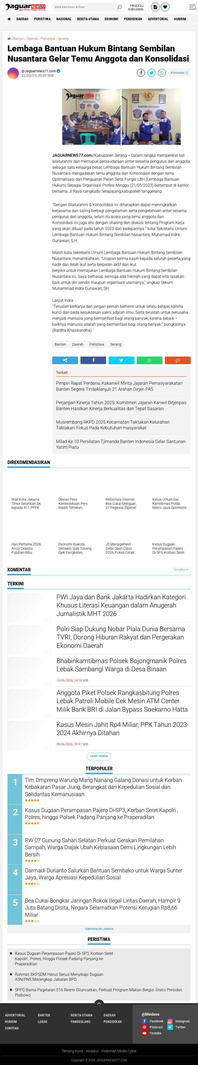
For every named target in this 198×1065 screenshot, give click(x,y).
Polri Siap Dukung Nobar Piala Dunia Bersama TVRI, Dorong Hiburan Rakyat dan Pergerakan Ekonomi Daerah (121, 637)
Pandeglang (80, 1022)
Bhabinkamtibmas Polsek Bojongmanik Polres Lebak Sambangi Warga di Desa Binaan (122, 665)
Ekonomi (111, 19)
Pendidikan (133, 19)
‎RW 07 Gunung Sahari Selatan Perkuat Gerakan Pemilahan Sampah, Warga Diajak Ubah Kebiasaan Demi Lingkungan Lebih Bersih (100, 847)
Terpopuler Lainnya (99, 929)
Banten (60, 344)
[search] (88, 6)
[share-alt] (65, 360)
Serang (115, 344)
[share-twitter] (151, 73)
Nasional (63, 19)
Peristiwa (42, 19)
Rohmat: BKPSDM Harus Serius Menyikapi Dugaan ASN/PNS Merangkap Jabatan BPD (59, 977)
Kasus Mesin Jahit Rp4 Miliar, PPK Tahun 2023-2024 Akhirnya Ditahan (123, 729)
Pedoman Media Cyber (119, 1051)
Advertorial (158, 19)
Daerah (22, 19)
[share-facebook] (141, 73)
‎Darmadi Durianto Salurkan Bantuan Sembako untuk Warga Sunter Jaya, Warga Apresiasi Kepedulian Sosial (103, 874)
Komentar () (179, 73)
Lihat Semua (99, 756)
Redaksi (92, 1051)
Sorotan (12, 1028)
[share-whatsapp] (162, 73)
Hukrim (180, 19)
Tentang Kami (72, 1051)
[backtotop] (99, 1004)
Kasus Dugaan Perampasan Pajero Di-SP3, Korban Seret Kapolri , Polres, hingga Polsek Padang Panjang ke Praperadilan (101, 814)
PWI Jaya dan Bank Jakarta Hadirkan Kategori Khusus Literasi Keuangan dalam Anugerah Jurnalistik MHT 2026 (121, 605)
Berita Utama (88, 19)
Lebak (42, 1022)
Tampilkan (181, 569)
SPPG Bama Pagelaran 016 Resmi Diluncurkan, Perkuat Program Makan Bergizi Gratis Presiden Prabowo (98, 992)
